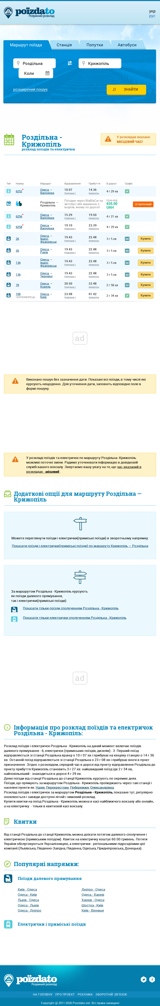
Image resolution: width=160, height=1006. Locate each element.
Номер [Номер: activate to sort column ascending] (20, 174)
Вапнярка (47, 184)
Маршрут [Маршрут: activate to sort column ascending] (45, 174)
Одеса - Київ (27, 885)
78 (17, 276)
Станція (64, 44)
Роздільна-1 (70, 184)
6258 (19, 218)
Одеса (45, 180)
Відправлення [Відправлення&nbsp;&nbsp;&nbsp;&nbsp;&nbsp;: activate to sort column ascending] (74, 174)
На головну (43, 985)
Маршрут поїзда (26, 44)
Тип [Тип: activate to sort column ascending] (9, 174)
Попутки (95, 44)
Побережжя (79, 778)
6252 (19, 182)
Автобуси (127, 44)
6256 (19, 207)
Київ (43, 288)
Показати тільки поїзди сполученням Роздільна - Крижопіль (71, 599)
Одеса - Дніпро (29, 901)
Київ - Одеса (27, 880)
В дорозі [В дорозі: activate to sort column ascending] (111, 174)
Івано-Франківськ (48, 231)
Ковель (45, 277)
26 (17, 230)
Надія (40, 778)
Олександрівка (102, 778)
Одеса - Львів (28, 896)
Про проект (65, 985)
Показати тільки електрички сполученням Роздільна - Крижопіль (74, 608)
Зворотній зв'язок (111, 985)
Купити (146, 229)
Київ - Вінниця (93, 901)
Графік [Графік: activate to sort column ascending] (129, 174)
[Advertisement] (80, 109)
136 (18, 254)
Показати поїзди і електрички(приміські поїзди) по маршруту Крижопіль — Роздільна (80, 536)
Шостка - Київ (92, 896)
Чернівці (46, 267)
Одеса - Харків (93, 885)
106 (18, 285)
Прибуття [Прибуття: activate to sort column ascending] (94, 174)
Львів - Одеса (28, 890)
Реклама (85, 985)
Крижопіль (94, 184)
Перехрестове (57, 778)
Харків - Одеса (93, 890)
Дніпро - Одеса (93, 880)
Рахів (44, 243)
